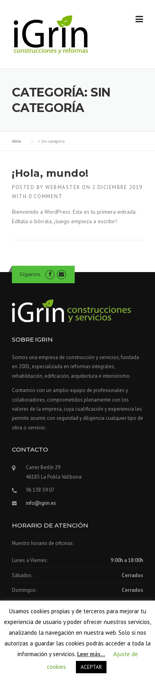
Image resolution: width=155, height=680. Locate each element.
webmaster (62, 187)
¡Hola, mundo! (50, 173)
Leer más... (91, 654)
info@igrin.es (41, 503)
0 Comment (46, 196)
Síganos (29, 274)
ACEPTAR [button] (91, 667)
